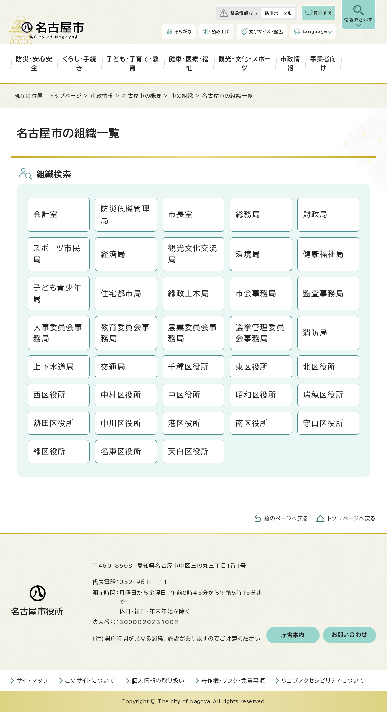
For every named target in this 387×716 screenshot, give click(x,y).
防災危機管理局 (125, 214)
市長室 (180, 214)
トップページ (66, 96)
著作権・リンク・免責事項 (233, 685)
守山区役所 (323, 427)
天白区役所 (188, 455)
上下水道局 (54, 369)
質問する (323, 13)
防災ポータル (278, 13)
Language (315, 31)
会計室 (46, 214)
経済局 (113, 255)
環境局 (248, 255)
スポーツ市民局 (57, 254)
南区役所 (252, 427)
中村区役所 (121, 398)
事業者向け (323, 63)
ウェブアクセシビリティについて (323, 685)
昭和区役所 (256, 398)
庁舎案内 (293, 639)
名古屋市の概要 (142, 96)
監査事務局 (323, 295)
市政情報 (290, 63)
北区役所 (319, 369)
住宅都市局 (121, 295)
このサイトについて (90, 685)
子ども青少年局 (58, 295)
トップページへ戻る (352, 523)
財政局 (315, 214)
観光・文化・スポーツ (245, 63)
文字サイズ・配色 (266, 31)
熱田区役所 (54, 427)
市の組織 (182, 96)
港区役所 (184, 427)
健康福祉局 (323, 255)
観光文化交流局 (193, 254)
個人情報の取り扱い (158, 685)
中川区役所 (121, 427)
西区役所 (50, 398)
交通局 (113, 369)
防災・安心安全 (34, 63)
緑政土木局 (188, 295)
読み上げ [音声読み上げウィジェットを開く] (221, 31)
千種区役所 (188, 369)
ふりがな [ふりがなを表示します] (183, 31)
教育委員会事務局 (125, 335)
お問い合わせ (349, 639)
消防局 (315, 335)
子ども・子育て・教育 (132, 63)
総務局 (248, 214)
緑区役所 (50, 455)
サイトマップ (32, 685)
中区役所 (184, 398)
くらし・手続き (79, 63)
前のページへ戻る (286, 523)
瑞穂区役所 (323, 398)
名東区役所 (121, 455)
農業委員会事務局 (193, 335)
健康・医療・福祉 (189, 63)
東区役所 (252, 369)
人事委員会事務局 (58, 335)
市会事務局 (256, 295)
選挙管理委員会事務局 (260, 335)
